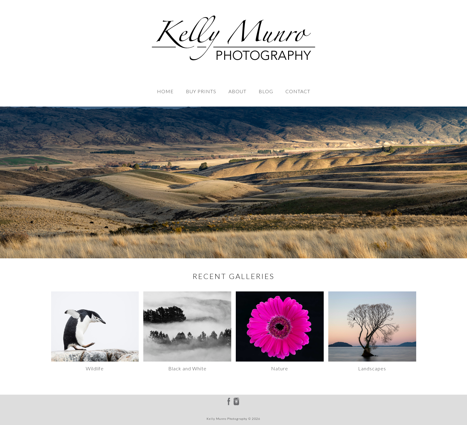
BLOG (266, 91)
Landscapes (372, 368)
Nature (279, 368)
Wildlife (95, 368)
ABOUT (237, 91)
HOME (165, 91)
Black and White (187, 368)
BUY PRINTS (201, 91)
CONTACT (297, 91)
